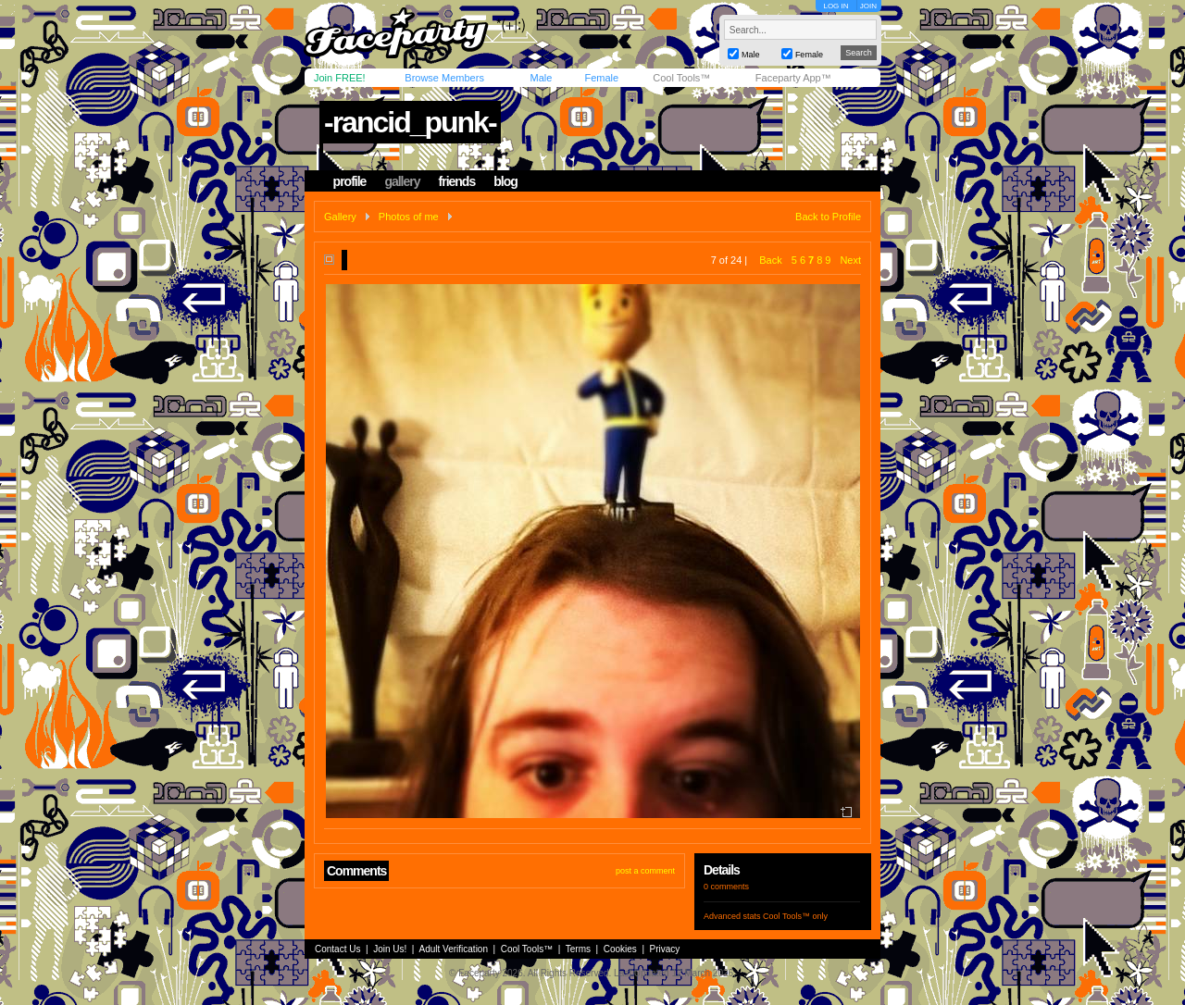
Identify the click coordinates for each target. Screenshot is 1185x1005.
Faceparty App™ (793, 77)
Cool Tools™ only (795, 916)
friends (457, 181)
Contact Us (337, 949)
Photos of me (409, 216)
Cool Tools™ (681, 77)
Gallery (340, 216)
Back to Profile (828, 216)
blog (505, 181)
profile (350, 181)
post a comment (645, 870)
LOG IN (835, 6)
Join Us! (389, 949)
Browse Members (444, 77)
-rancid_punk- (410, 122)
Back (770, 260)
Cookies (620, 949)
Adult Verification (453, 949)
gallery (401, 181)
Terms (578, 949)
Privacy (665, 949)
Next (850, 260)
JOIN (868, 6)
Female (601, 77)
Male (541, 77)
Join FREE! (340, 77)
